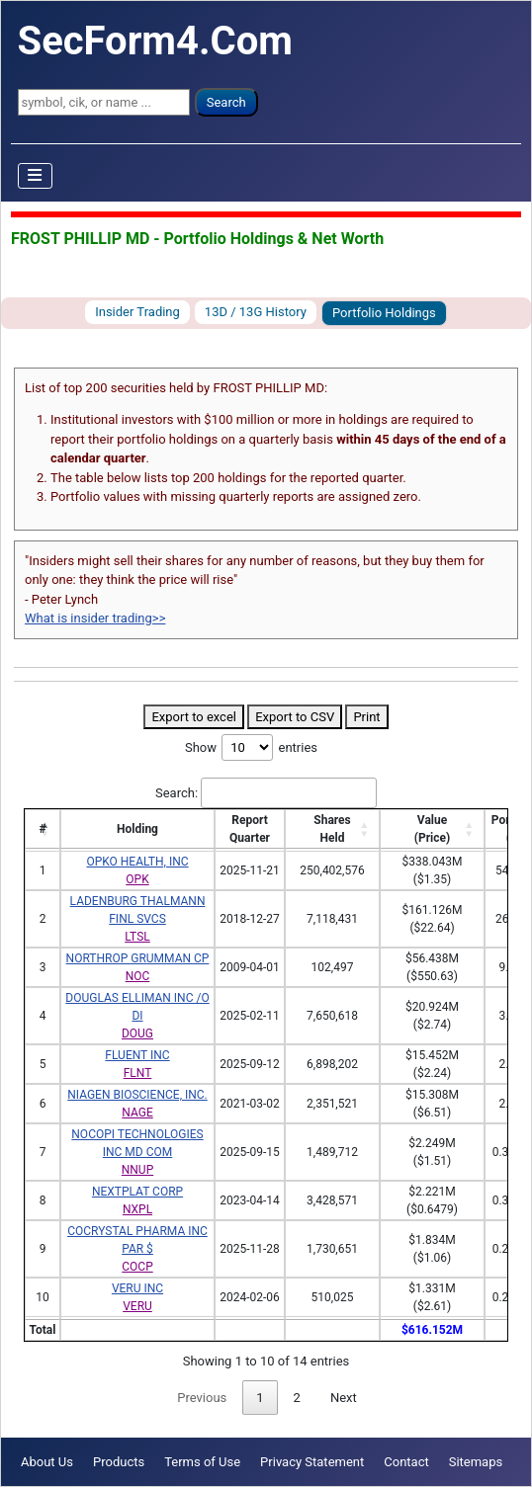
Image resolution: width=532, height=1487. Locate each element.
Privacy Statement (312, 1461)
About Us (47, 1461)
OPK (137, 879)
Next (343, 1397)
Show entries (251, 747)
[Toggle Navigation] (35, 176)
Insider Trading (137, 311)
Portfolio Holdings (384, 312)
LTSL (137, 937)
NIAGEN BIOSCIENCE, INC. (137, 1095)
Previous (201, 1397)
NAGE (137, 1112)
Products (118, 1461)
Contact (406, 1461)
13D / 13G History (256, 311)
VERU (137, 1306)
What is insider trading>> (95, 618)
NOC (138, 976)
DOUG (137, 1033)
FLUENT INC (137, 1055)
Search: (266, 793)
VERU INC (137, 1288)
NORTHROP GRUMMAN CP (138, 958)
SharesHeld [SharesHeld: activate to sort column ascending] (331, 829)
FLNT (138, 1073)
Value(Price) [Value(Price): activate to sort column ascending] (432, 829)
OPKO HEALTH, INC (137, 861)
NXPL (137, 1209)
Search (226, 102)
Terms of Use (202, 1461)
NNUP (137, 1170)
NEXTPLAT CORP (137, 1191)
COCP (137, 1267)
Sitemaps (476, 1461)
